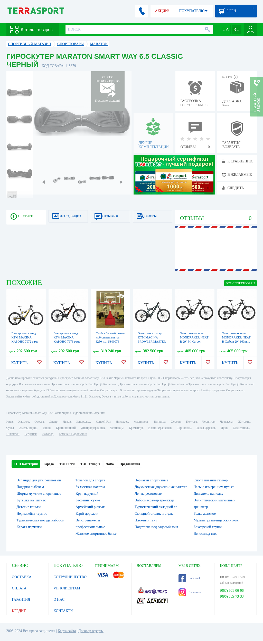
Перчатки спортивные (151, 480)
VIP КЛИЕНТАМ (67, 588)
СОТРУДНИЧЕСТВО (70, 577)
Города (48, 464)
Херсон (176, 421)
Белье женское (205, 514)
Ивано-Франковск (160, 428)
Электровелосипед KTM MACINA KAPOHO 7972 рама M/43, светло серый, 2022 (25, 342)
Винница (159, 421)
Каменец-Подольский (73, 434)
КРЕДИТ (19, 611)
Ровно (47, 428)
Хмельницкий (28, 428)
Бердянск (31, 434)
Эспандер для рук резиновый (39, 480)
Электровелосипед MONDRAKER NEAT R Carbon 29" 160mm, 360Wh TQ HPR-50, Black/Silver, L (236, 342)
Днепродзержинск (93, 428)
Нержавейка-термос (32, 514)
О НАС (59, 599)
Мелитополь (241, 428)
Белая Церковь (205, 428)
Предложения (129, 464)
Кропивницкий (66, 428)
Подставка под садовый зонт (156, 527)
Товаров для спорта (90, 480)
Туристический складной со (156, 507)
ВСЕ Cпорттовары (240, 283)
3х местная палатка (90, 487)
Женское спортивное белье (96, 534)
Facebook (190, 578)
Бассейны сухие (88, 500)
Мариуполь (141, 421)
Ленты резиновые (148, 494)
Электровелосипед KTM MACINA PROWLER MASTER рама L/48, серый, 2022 (152, 342)
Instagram (190, 592)
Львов (67, 421)
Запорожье (83, 421)
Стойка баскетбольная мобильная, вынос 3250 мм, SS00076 (110, 337)
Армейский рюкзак (90, 507)
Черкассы (226, 421)
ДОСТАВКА (22, 577)
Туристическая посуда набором (40, 520)
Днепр (53, 421)
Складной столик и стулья (154, 514)
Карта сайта (67, 631)
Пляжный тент (146, 520)
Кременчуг (136, 428)
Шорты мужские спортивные (39, 494)
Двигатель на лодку (208, 494)
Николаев (122, 421)
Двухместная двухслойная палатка (161, 487)
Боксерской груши (208, 527)
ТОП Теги (66, 464)
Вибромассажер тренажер (154, 500)
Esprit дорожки (87, 514)
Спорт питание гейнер (211, 480)
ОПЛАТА (19, 588)
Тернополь (184, 428)
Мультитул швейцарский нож (216, 520)
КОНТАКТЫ (63, 611)
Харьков (23, 421)
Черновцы (117, 428)
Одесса (39, 421)
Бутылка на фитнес (31, 500)
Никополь (12, 434)
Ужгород (47, 434)
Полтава (191, 421)
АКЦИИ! (162, 11)
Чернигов (208, 421)
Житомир (244, 421)
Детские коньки (29, 507)
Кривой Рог (103, 421)
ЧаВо (110, 464)
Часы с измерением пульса (214, 487)
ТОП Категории (26, 464)
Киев (9, 421)
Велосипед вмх (205, 534)
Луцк (224, 428)
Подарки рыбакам (30, 487)
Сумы (10, 428)
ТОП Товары (90, 464)
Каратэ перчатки (29, 527)
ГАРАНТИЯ (21, 599)
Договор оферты (91, 631)
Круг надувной (87, 494)
